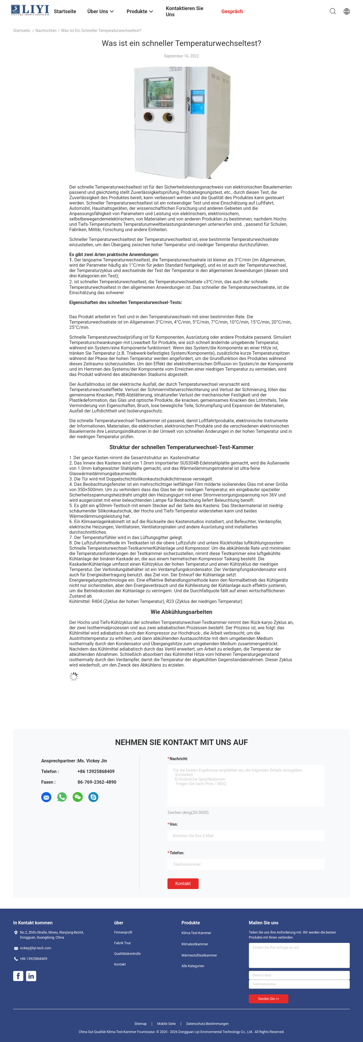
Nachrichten (46, 30)
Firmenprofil (123, 932)
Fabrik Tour (122, 943)
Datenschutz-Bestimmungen (207, 1024)
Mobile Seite (166, 1024)
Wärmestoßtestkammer (199, 955)
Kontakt (183, 883)
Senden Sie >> (268, 999)
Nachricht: (179, 758)
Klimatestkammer (195, 944)
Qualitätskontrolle (127, 954)
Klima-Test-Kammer (196, 933)
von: (174, 824)
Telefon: (177, 853)
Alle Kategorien (193, 966)
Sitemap (140, 1024)
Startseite (21, 30)
